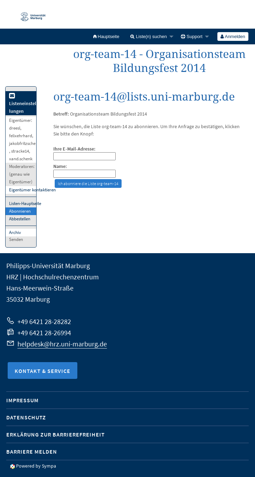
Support (191, 36)
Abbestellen (19, 219)
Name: (60, 166)
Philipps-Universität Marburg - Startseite (29, 14)
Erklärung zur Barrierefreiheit (55, 434)
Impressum (22, 400)
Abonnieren (20, 211)
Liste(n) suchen (148, 36)
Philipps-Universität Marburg (48, 265)
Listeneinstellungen (22, 104)
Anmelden (233, 36)
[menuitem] (106, 36)
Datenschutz (26, 417)
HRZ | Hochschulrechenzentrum (52, 276)
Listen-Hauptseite (25, 203)
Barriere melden (31, 451)
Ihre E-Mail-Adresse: (74, 149)
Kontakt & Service (42, 370)
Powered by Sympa (36, 466)
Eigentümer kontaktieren (32, 190)
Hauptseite (106, 36)
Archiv (15, 232)
